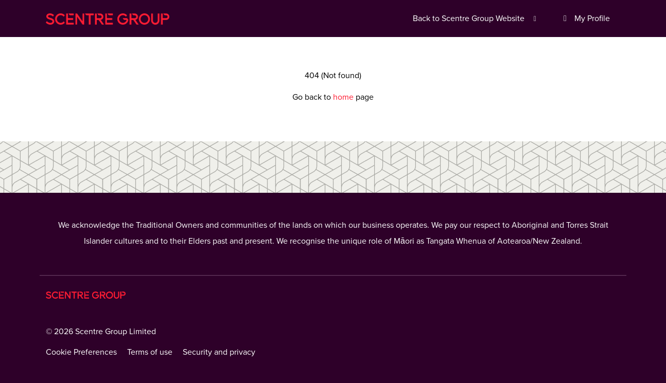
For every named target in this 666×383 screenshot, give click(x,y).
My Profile (585, 18)
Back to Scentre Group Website (476, 18)
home (344, 97)
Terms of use (149, 352)
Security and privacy (219, 352)
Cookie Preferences (81, 352)
